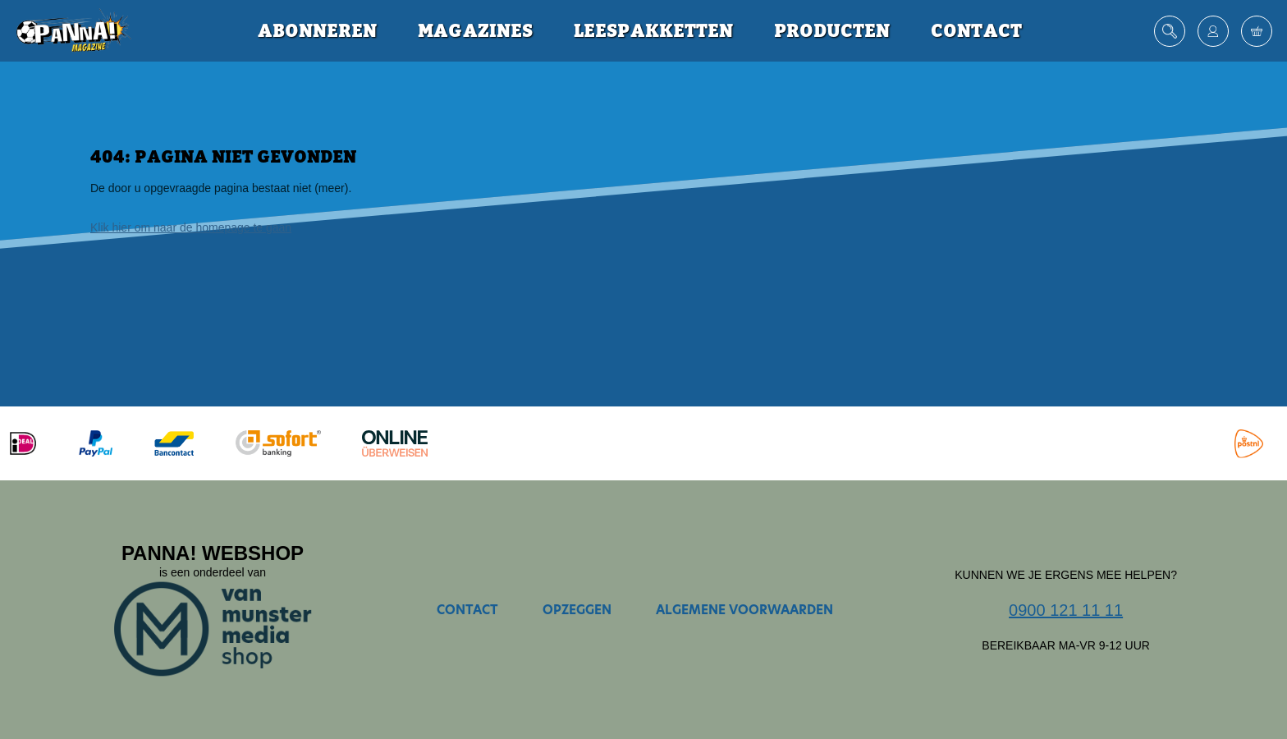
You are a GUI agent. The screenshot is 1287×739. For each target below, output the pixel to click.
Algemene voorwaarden (744, 609)
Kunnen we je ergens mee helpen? (1066, 574)
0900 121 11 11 (1066, 610)
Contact (976, 31)
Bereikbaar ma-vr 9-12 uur (1066, 645)
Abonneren (317, 31)
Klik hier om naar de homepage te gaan (190, 227)
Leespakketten (653, 31)
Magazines (475, 31)
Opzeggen (577, 609)
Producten (832, 31)
